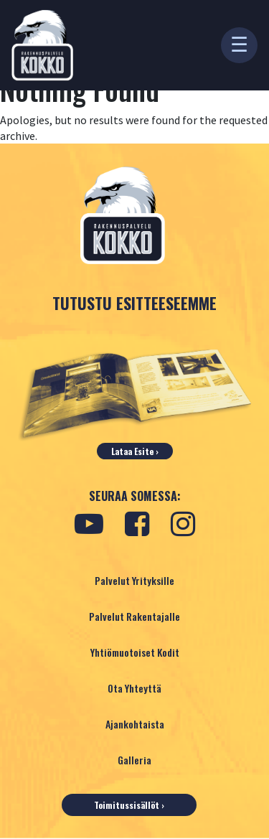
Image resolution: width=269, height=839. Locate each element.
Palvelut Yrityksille (134, 580)
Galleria (134, 759)
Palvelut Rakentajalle (134, 616)
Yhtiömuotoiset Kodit (134, 652)
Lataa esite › (135, 451)
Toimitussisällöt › (129, 805)
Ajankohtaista (134, 723)
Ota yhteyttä (134, 687)
